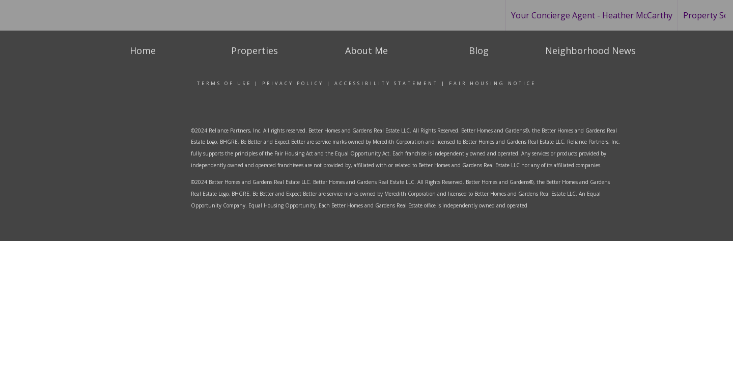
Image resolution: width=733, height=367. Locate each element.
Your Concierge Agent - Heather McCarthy (591, 15)
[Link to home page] (52, 15)
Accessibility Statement (386, 83)
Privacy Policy (293, 83)
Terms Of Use (224, 83)
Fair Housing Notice (492, 83)
